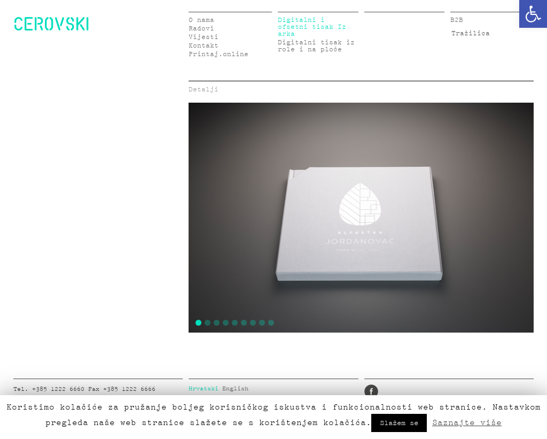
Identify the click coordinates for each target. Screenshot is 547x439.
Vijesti (203, 37)
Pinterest (435, 391)
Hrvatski (203, 389)
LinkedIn (403, 391)
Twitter (387, 391)
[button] (533, 14)
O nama (201, 20)
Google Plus (451, 391)
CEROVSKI (51, 23)
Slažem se (399, 423)
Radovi (201, 28)
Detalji (203, 89)
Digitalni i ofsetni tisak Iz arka (312, 27)
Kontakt (203, 45)
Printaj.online (218, 54)
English (235, 389)
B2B (456, 20)
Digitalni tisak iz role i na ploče (316, 46)
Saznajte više (467, 422)
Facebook (371, 391)
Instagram (419, 391)
